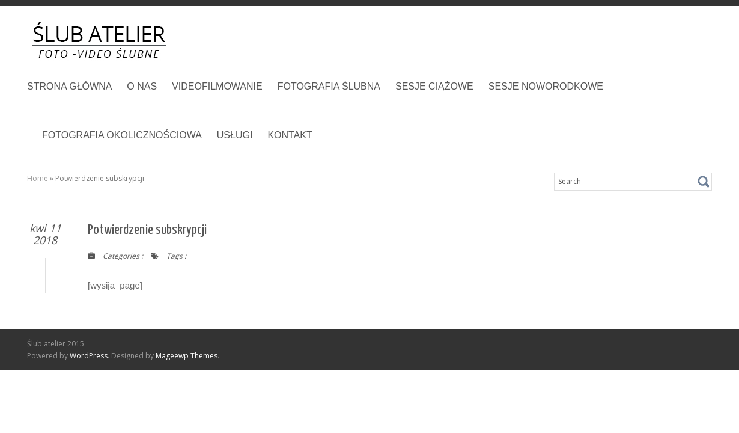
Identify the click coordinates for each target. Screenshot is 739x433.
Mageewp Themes (186, 356)
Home (37, 178)
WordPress (89, 356)
